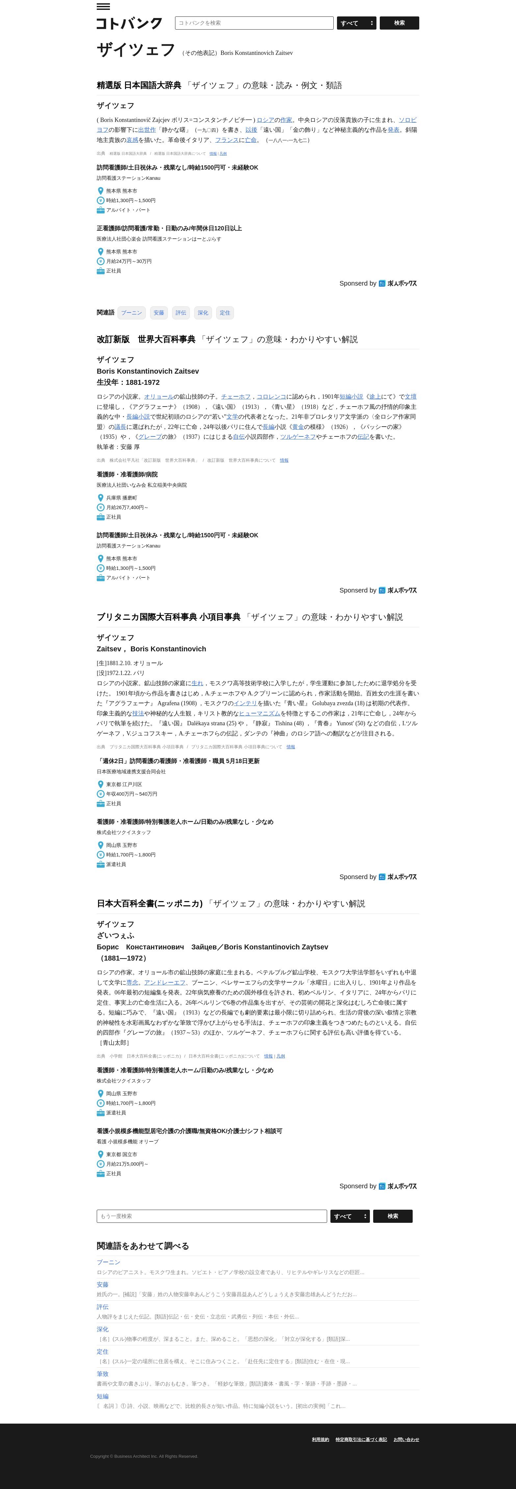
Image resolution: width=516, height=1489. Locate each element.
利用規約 (320, 1439)
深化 (203, 312)
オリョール (159, 396)
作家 (286, 120)
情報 (213, 153)
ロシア (265, 120)
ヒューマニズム (259, 713)
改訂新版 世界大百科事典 (146, 339)
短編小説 (351, 396)
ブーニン (131, 312)
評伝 (181, 312)
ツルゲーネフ (298, 436)
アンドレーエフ (165, 982)
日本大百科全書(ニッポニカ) (150, 903)
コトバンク (129, 23)
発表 (394, 130)
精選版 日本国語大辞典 (139, 85)
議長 (120, 427)
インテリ (245, 703)
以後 (251, 130)
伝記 (363, 436)
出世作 (147, 130)
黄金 (298, 427)
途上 (375, 396)
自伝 (239, 436)
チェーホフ (236, 396)
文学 (232, 416)
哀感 (132, 140)
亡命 (251, 140)
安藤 (159, 312)
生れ (197, 683)
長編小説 (138, 416)
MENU (103, 6)
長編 (268, 427)
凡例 (223, 153)
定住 (225, 312)
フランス (227, 140)
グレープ (150, 436)
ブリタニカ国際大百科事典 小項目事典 (169, 616)
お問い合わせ (406, 1439)
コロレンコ (271, 396)
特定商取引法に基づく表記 (361, 1439)
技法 (138, 713)
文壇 (411, 396)
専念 (132, 982)
